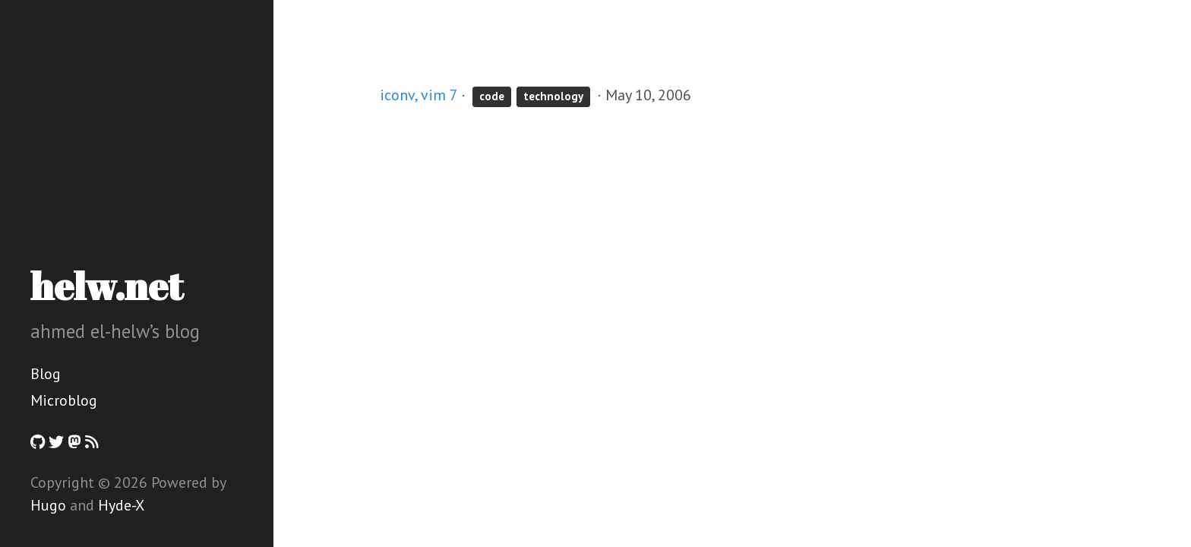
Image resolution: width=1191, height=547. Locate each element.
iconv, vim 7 (418, 95)
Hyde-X (121, 505)
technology (553, 96)
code (491, 96)
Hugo (48, 505)
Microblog (63, 400)
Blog (45, 374)
